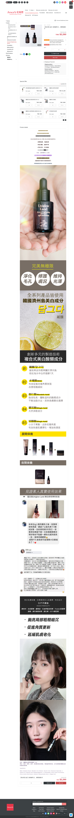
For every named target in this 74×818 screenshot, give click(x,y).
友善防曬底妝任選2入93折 (12, 31)
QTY (45, 47)
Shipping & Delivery (50, 809)
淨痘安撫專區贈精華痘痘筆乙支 (12, 34)
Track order (41, 809)
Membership (61, 807)
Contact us (34, 809)
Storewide (47, 40)
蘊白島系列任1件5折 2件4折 (12, 27)
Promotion (47, 44)
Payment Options (50, 807)
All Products (41, 807)
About (34, 807)
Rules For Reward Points (61, 809)
